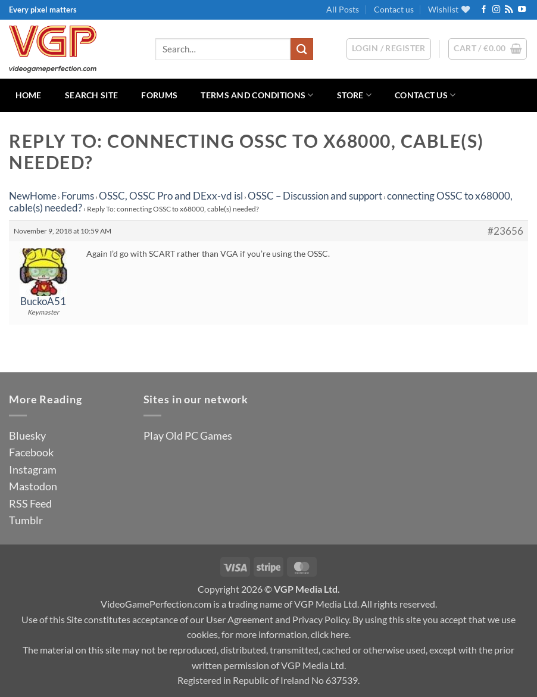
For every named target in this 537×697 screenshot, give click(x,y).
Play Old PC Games (187, 435)
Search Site (91, 95)
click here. (331, 634)
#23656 (505, 231)
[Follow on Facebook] (484, 9)
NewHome (33, 195)
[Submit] (302, 49)
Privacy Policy (320, 619)
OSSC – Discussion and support (315, 195)
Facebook (31, 452)
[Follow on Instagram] (496, 9)
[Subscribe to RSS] (509, 9)
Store (354, 95)
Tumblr (26, 520)
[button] (487, 49)
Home (28, 95)
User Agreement (239, 619)
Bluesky (27, 435)
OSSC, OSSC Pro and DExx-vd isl (171, 195)
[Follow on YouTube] (522, 9)
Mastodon (33, 486)
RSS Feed (30, 503)
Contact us (394, 9)
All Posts (342, 9)
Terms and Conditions (257, 95)
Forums (159, 95)
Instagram (33, 469)
